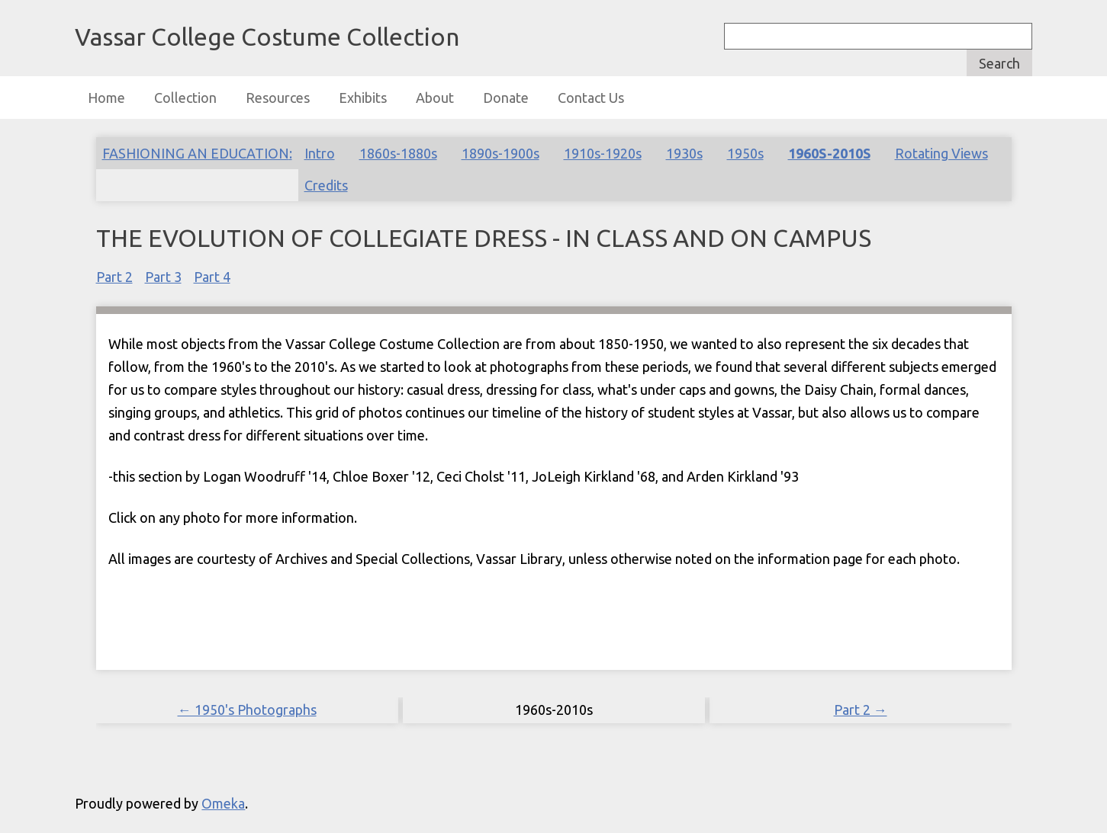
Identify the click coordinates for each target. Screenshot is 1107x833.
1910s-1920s (603, 153)
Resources (278, 97)
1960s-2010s (829, 153)
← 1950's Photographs (247, 709)
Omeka (223, 803)
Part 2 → (860, 709)
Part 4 (212, 276)
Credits (326, 185)
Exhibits (363, 97)
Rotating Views (941, 153)
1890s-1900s (500, 153)
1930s (684, 153)
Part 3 (163, 276)
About (435, 97)
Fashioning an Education (195, 153)
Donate (506, 97)
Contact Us (591, 97)
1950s (745, 153)
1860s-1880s (398, 153)
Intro (319, 153)
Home (106, 97)
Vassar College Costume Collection (267, 36)
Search (999, 63)
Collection (185, 97)
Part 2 (114, 276)
